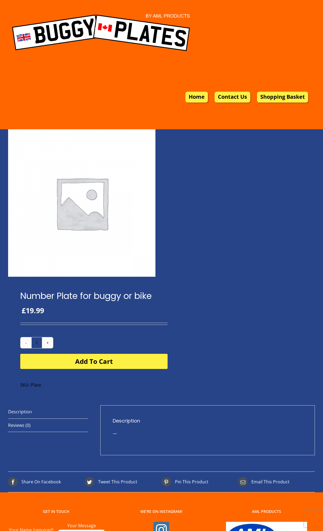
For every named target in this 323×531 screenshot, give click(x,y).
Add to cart (94, 361)
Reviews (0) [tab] (19, 425)
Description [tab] (20, 412)
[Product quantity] (36, 342)
